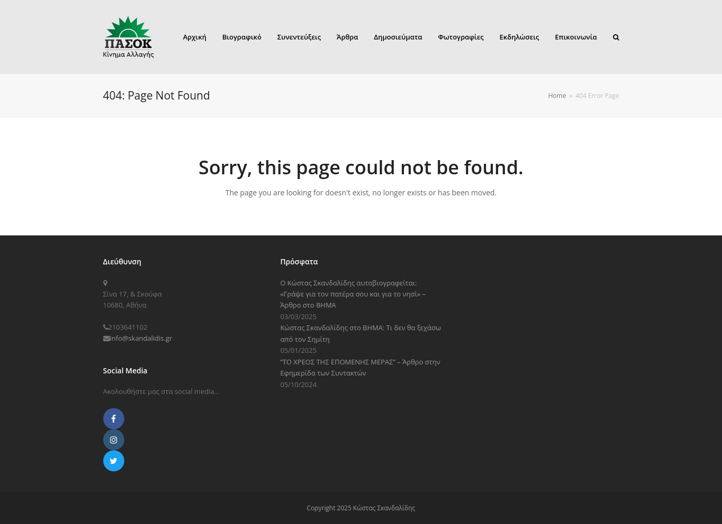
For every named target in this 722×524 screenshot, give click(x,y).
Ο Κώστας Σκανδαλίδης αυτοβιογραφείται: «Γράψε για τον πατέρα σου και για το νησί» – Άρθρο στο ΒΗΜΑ (353, 294)
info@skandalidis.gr (141, 338)
